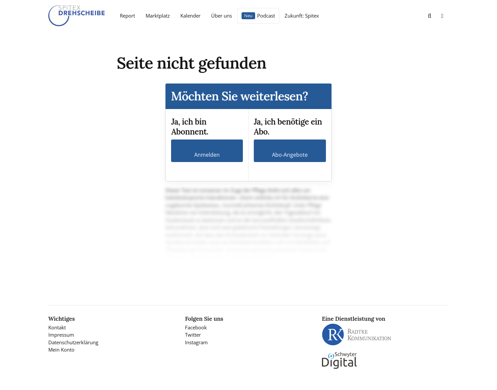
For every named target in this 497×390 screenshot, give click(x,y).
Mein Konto (61, 349)
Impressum (61, 334)
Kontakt (57, 327)
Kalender (190, 15)
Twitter (193, 334)
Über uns (221, 15)
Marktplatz (158, 15)
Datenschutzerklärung (73, 342)
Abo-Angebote (290, 154)
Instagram (196, 342)
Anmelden (207, 154)
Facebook (196, 327)
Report (127, 15)
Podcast (266, 15)
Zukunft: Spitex (302, 15)
